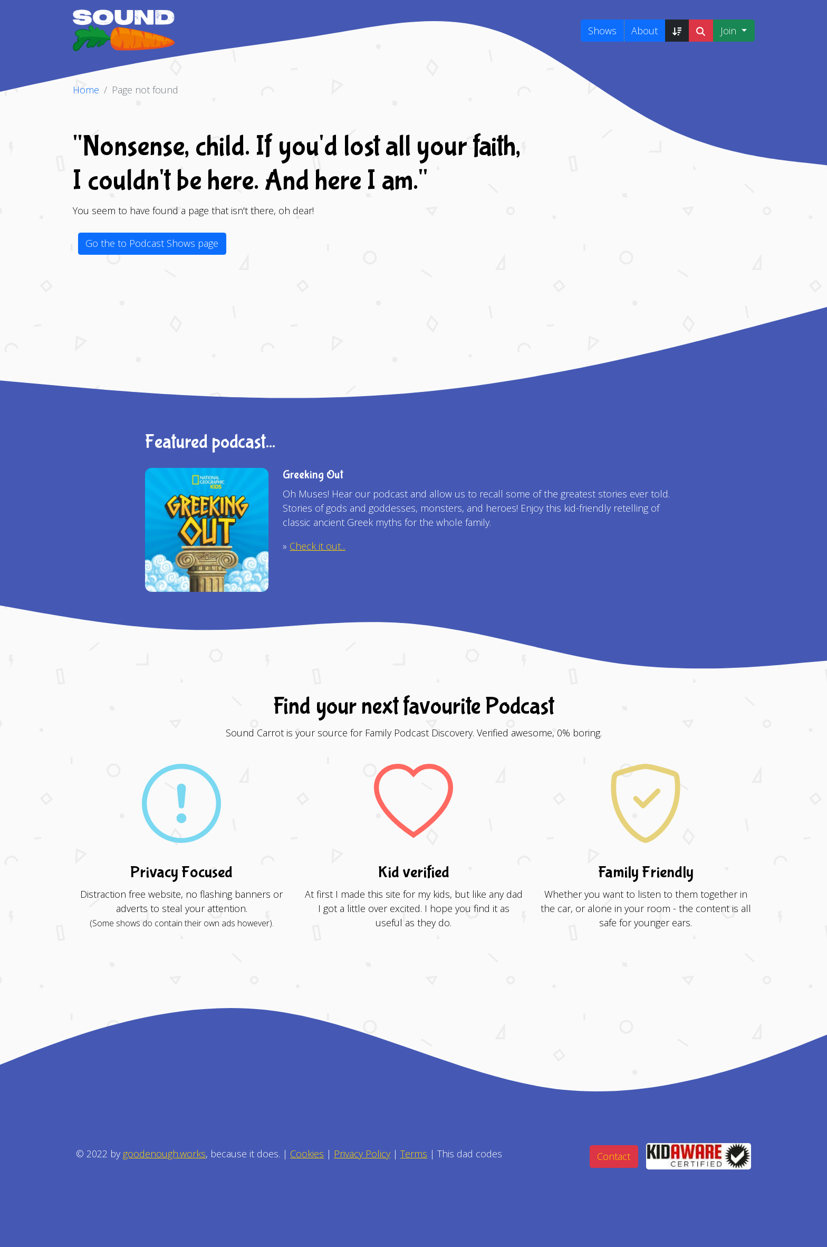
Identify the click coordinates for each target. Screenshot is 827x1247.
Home (86, 89)
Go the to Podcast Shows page (151, 243)
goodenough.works (164, 1153)
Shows (602, 30)
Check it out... (317, 546)
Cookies (307, 1153)
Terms (413, 1153)
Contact (613, 1156)
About (644, 30)
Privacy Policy (362, 1153)
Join (729, 30)
